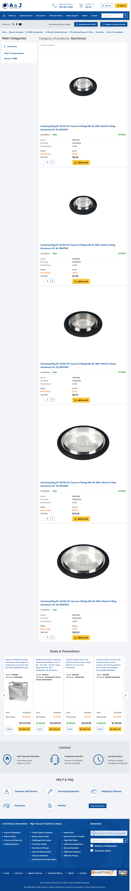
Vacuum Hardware (16, 32)
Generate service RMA (87, 24)
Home (4, 32)
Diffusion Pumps (71, 855)
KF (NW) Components (34, 32)
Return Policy (10, 836)
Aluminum (100, 32)
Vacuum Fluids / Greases (74, 836)
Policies (61, 805)
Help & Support (72, 15)
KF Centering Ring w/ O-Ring (81, 32)
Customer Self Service (25, 791)
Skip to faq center (97, 805)
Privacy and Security (13, 840)
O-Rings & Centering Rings (56, 32)
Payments (19, 805)
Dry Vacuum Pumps (40, 847)
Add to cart (83, 162)
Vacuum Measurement (41, 851)
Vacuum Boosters (71, 847)
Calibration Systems (72, 851)
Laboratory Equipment (73, 844)
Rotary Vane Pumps (40, 836)
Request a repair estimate (115, 24)
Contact (94, 15)
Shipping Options (11, 844)
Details (9, 729)
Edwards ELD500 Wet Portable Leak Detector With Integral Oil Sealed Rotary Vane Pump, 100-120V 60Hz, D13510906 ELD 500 (17, 663)
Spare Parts (69, 832)
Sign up (108, 5)
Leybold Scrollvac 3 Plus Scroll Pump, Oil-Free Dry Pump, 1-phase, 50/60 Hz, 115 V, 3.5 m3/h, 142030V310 (78, 663)
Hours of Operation (12, 832)
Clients (84, 15)
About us (12, 15)
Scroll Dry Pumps (39, 844)
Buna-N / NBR (10, 58)
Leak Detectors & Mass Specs (44, 859)
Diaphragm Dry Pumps (41, 840)
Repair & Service (26, 15)
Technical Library (55, 15)
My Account (40, 15)
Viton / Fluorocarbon (115, 32)
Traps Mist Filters (71, 840)
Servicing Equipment (68, 791)
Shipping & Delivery (111, 791)
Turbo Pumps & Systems (42, 832)
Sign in (122, 5)
